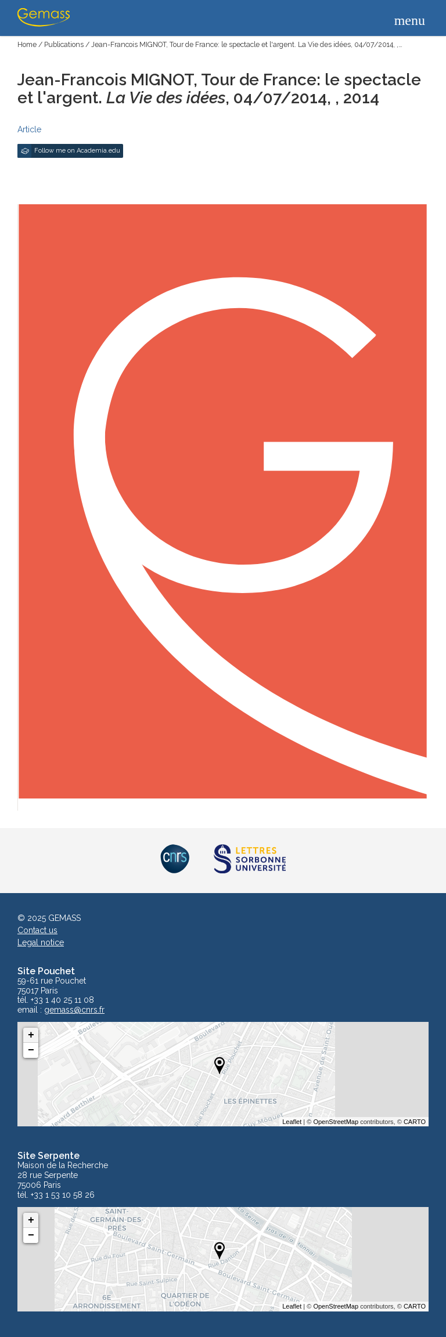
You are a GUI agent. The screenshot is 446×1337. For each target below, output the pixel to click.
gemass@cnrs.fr (74, 1010)
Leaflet (291, 1121)
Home (27, 44)
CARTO (415, 1121)
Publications (64, 44)
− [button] (31, 1050)
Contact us (37, 930)
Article (29, 129)
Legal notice (40, 942)
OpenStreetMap (335, 1121)
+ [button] (31, 1035)
